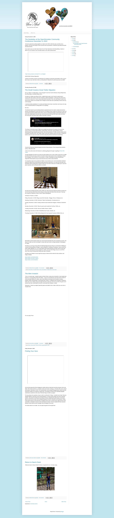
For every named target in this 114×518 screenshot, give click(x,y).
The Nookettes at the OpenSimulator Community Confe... (80, 44)
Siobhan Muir (49, 269)
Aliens (29, 345)
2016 (73, 50)
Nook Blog (26, 32)
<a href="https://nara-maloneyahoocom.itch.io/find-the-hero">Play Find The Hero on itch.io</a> (56, 432)
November (75, 46)
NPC (49, 345)
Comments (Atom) (33, 503)
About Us (33, 32)
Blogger (62, 511)
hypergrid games (44, 345)
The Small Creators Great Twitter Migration (40, 90)
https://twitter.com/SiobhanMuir (31, 257)
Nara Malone (44, 269)
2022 (73, 40)
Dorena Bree (30, 269)
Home (46, 501)
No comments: (43, 457)
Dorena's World (38, 345)
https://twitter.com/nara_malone (31, 258)
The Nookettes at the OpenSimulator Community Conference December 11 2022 (42, 40)
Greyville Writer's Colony (37, 269)
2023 (73, 38)
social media (54, 269)
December (75, 41)
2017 (73, 48)
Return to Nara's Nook (33, 462)
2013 (73, 55)
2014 (73, 53)
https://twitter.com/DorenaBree (31, 259)
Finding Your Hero (31, 351)
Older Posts (64, 501)
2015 (73, 52)
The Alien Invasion (31, 273)
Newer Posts (27, 501)
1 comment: (41, 83)
